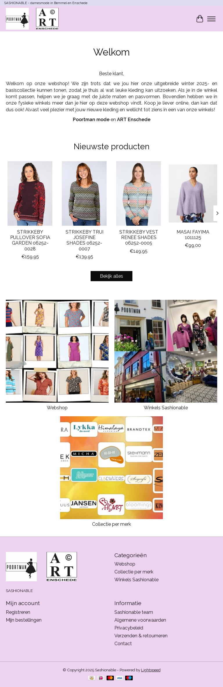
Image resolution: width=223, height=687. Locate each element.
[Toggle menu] (211, 19)
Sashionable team (133, 612)
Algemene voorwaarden (140, 620)
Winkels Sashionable (166, 407)
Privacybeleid (128, 628)
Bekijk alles (111, 276)
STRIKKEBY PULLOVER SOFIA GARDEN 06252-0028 (30, 240)
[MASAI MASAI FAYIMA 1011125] (193, 193)
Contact (123, 643)
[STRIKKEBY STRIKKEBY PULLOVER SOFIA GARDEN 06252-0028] (30, 193)
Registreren (18, 612)
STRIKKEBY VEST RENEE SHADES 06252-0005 (138, 237)
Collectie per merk (111, 524)
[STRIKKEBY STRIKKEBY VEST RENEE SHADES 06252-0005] (138, 193)
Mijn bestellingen (24, 620)
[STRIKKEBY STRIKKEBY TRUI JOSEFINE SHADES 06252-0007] (84, 193)
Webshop (57, 407)
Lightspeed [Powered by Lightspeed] (151, 670)
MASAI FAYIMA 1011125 (193, 234)
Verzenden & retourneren (141, 635)
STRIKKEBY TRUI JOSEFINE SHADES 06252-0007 (84, 240)
